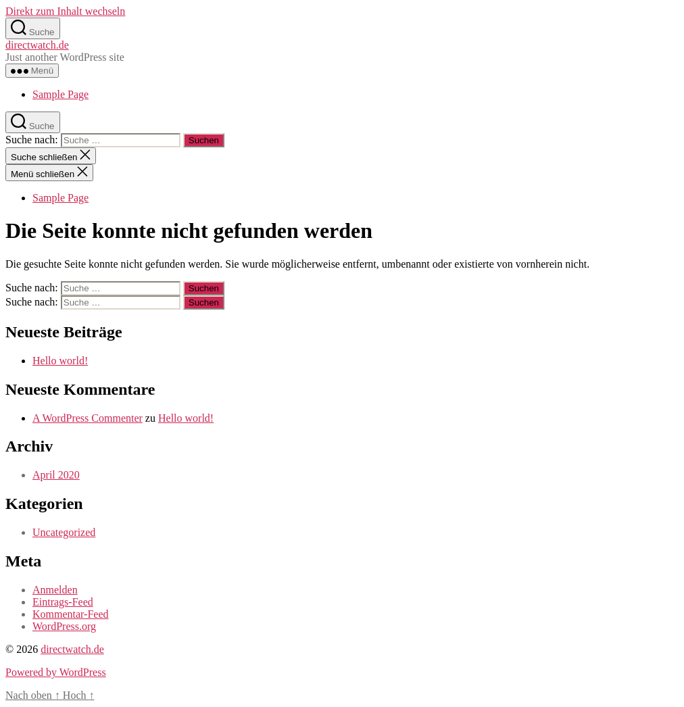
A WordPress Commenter (87, 418)
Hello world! (60, 360)
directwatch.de (37, 45)
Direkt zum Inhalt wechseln (65, 11)
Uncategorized (63, 532)
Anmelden (55, 589)
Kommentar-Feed (70, 614)
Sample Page (60, 94)
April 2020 (56, 475)
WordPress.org (64, 626)
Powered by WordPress (55, 672)
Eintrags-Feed (62, 602)
